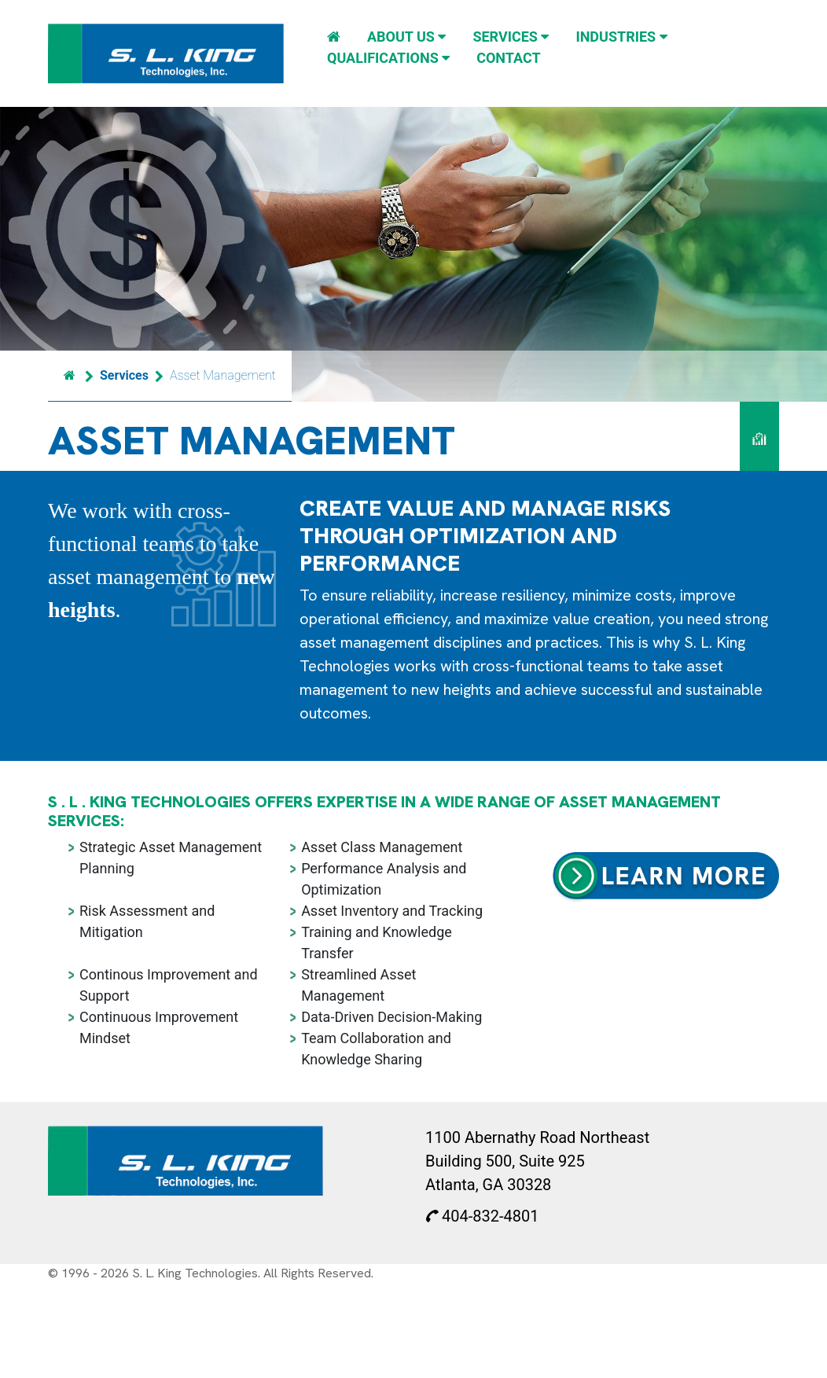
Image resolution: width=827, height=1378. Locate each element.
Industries (621, 36)
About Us (406, 36)
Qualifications (388, 58)
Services (510, 36)
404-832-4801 (481, 1216)
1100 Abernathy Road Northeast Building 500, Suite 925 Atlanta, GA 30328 (537, 1161)
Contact (508, 58)
